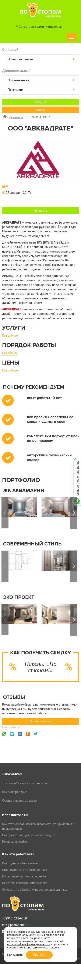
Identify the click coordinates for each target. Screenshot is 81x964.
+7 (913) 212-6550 (14, 918)
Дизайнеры (16, 117)
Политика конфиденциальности (24, 883)
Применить (40, 102)
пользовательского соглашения (40, 947)
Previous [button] (4, 513)
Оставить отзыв (41, 721)
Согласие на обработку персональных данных (34, 889)
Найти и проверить (15, 792)
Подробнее (10, 335)
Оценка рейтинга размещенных (24, 870)
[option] (59, 513)
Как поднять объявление (20, 863)
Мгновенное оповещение (76, 462)
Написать (40, 210)
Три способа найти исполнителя (24, 783)
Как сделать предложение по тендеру (29, 835)
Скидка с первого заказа (19, 800)
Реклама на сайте (14, 841)
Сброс (40, 109)
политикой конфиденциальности (28, 944)
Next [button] (73, 513)
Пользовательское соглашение (24, 876)
